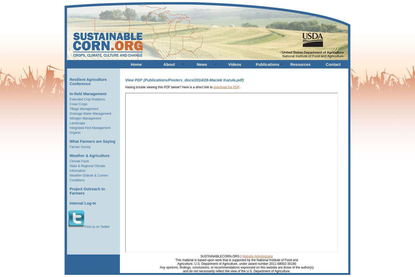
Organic (75, 133)
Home (136, 64)
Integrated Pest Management (90, 128)
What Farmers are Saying (92, 141)
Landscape (77, 123)
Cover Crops (78, 104)
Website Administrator (257, 256)
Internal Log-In (83, 203)
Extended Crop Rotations (87, 99)
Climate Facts (79, 161)
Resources (300, 64)
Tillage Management (84, 109)
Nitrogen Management (85, 118)
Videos (234, 64)
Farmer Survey (80, 147)
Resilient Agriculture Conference (88, 81)
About (169, 64)
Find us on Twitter (88, 227)
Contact (333, 64)
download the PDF (226, 87)
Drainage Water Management (90, 114)
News (202, 64)
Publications (267, 64)
